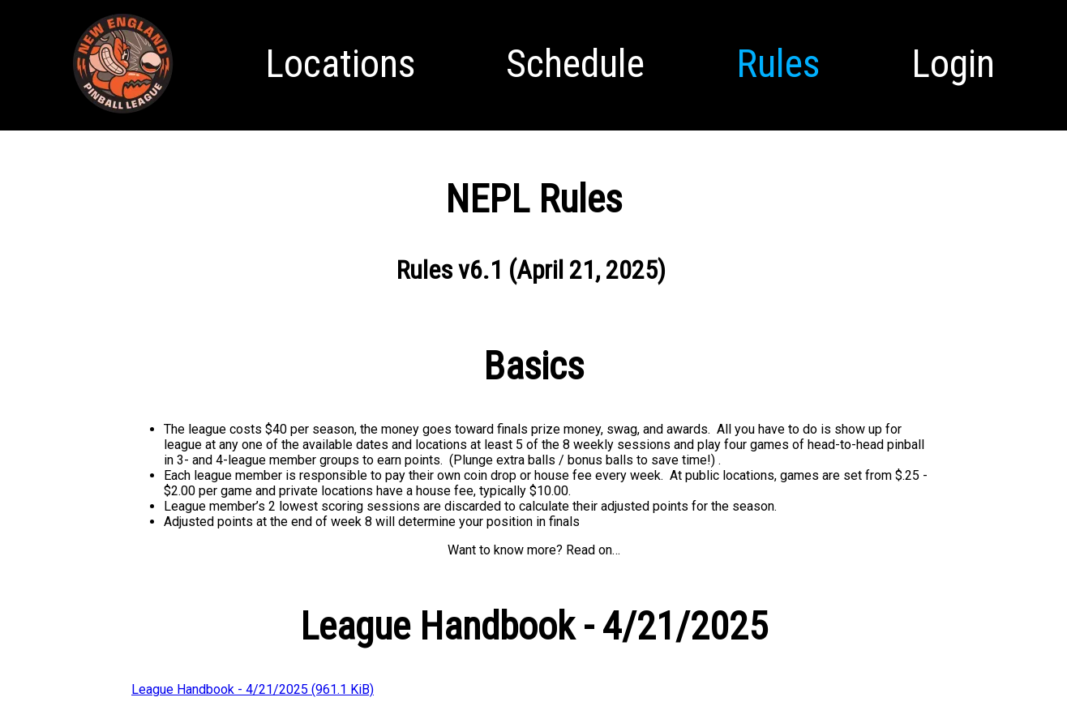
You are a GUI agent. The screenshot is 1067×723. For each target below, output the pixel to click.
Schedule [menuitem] (575, 64)
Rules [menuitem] (778, 64)
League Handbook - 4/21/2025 (252, 689)
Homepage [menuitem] (123, 114)
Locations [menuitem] (340, 64)
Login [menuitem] (953, 64)
